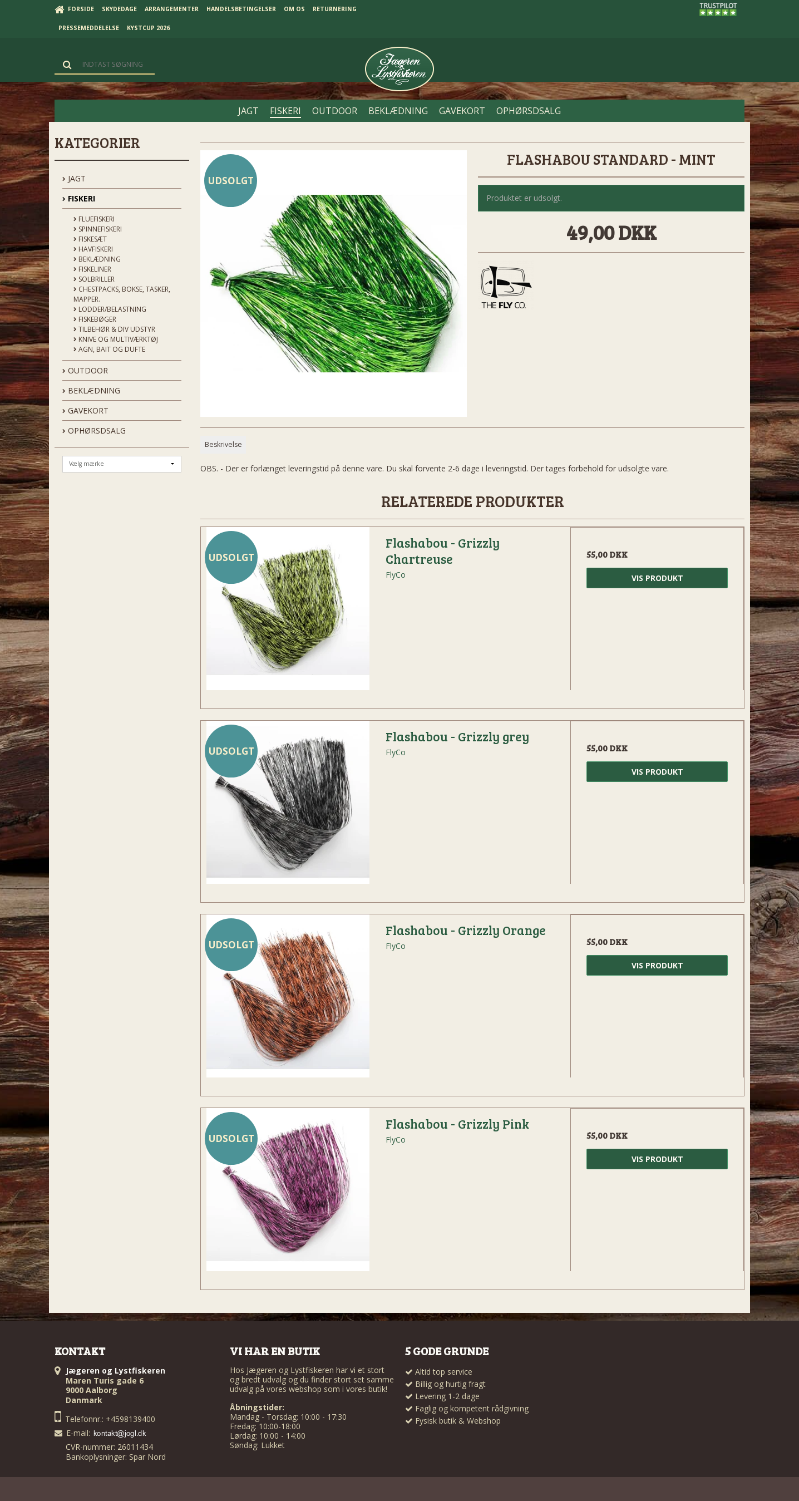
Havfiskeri (93, 249)
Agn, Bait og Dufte (109, 349)
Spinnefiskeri (97, 229)
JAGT (74, 178)
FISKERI (78, 198)
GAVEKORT (85, 410)
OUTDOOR (85, 370)
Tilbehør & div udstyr (114, 329)
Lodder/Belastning (109, 309)
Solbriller (94, 279)
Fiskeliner (92, 269)
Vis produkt (657, 578)
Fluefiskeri (94, 219)
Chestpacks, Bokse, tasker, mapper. (121, 294)
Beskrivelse (223, 444)
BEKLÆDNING (91, 390)
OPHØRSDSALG (94, 430)
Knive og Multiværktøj (115, 339)
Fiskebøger (94, 319)
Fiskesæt (90, 239)
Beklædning (97, 259)
